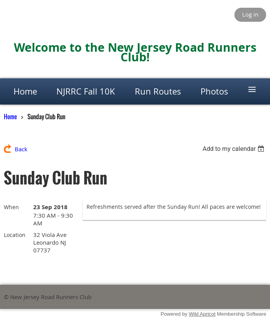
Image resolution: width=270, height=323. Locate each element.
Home (10, 116)
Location (14, 234)
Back (21, 149)
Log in (250, 14)
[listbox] (234, 149)
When (11, 207)
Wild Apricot (202, 314)
